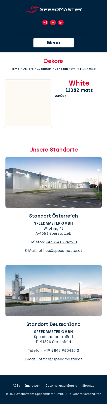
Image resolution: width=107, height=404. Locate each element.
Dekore (28, 69)
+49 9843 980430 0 (61, 350)
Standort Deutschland (53, 324)
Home (15, 69)
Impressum (33, 385)
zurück (60, 96)
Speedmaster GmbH (49, 394)
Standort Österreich (53, 216)
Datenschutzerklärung (61, 385)
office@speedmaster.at (60, 250)
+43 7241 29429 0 (61, 242)
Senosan (61, 69)
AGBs (16, 385)
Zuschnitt (44, 69)
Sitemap (88, 385)
